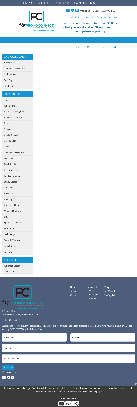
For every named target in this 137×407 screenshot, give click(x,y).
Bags (6, 123)
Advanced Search (12, 266)
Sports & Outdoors (12, 222)
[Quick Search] (78, 47)
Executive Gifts (11, 170)
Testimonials (93, 298)
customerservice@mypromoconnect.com (99, 17)
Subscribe (8, 367)
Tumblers (8, 86)
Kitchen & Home (12, 205)
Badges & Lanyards (13, 117)
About (73, 291)
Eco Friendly (10, 164)
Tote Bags (8, 80)
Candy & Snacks (11, 135)
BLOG (93, 3)
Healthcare (9, 193)
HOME (23, 3)
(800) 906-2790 (108, 11)
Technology (9, 234)
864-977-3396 (72, 17)
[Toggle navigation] (4, 40)
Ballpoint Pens (10, 74)
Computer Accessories (14, 152)
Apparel (7, 100)
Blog (106, 287)
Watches (8, 252)
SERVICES (43, 3)
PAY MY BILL (81, 3)
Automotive (9, 106)
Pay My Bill (110, 295)
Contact (73, 295)
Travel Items (10, 246)
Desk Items (9, 158)
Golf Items (9, 187)
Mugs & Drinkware (13, 211)
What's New (9, 62)
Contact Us (9, 271)
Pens (6, 217)
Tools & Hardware (12, 240)
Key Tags (8, 199)
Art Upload (109, 291)
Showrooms (92, 294)
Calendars (8, 129)
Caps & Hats (10, 141)
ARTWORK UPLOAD (61, 3)
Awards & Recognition (14, 111)
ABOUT (32, 3)
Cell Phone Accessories (14, 68)
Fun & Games (10, 182)
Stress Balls (9, 228)
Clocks (7, 146)
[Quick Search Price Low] (92, 47)
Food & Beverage (12, 176)
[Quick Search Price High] (105, 47)
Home (73, 287)
